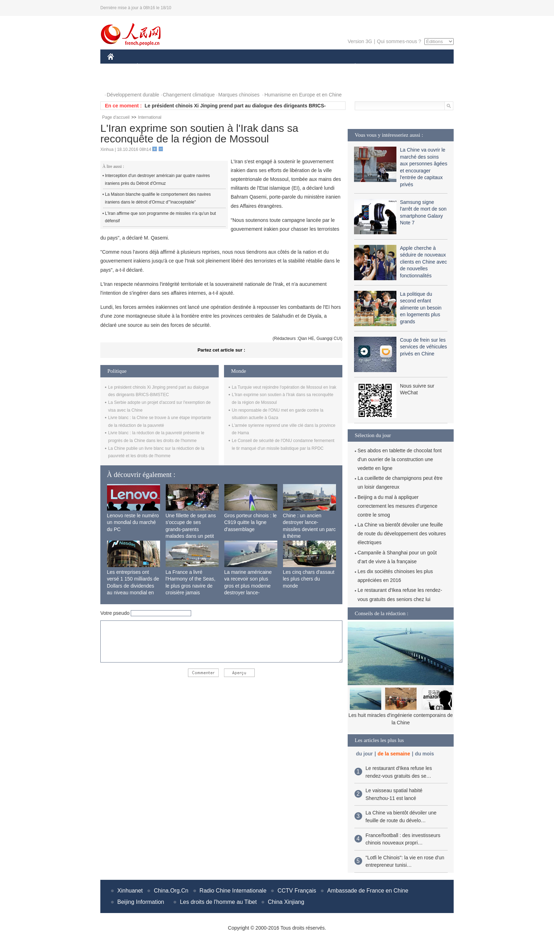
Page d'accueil (116, 117)
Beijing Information (140, 902)
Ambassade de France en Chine (367, 891)
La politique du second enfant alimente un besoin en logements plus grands (421, 307)
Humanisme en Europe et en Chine (303, 95)
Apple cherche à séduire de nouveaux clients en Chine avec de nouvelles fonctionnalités (423, 261)
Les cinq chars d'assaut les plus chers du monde (309, 579)
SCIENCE (243, 67)
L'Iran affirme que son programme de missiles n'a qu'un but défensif (160, 217)
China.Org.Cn (171, 891)
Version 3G (360, 41)
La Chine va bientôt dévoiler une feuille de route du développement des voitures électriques (402, 533)
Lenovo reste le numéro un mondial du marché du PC (133, 522)
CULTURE (275, 67)
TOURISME (409, 67)
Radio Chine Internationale (233, 891)
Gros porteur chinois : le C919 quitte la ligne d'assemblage (250, 522)
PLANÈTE (351, 67)
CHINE (119, 67)
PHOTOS (122, 81)
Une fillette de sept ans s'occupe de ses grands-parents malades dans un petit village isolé (191, 529)
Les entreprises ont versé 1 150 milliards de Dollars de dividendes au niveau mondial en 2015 (133, 585)
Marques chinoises (239, 95)
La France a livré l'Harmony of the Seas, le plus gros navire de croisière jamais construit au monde (191, 585)
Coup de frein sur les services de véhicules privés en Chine (423, 347)
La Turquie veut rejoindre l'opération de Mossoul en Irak (284, 387)
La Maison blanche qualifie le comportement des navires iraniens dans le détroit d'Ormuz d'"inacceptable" (158, 198)
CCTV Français (296, 891)
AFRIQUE (212, 67)
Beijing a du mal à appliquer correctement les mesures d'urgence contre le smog (397, 506)
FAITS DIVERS (313, 67)
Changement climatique (189, 95)
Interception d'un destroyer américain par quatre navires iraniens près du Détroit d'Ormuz (157, 179)
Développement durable (133, 95)
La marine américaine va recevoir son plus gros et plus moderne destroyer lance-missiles (248, 585)
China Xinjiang (286, 902)
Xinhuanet (130, 891)
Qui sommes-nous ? (399, 41)
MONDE (182, 67)
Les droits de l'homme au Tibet (218, 902)
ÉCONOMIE (150, 67)
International (149, 117)
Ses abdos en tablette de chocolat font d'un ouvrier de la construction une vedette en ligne (400, 459)
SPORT (379, 67)
